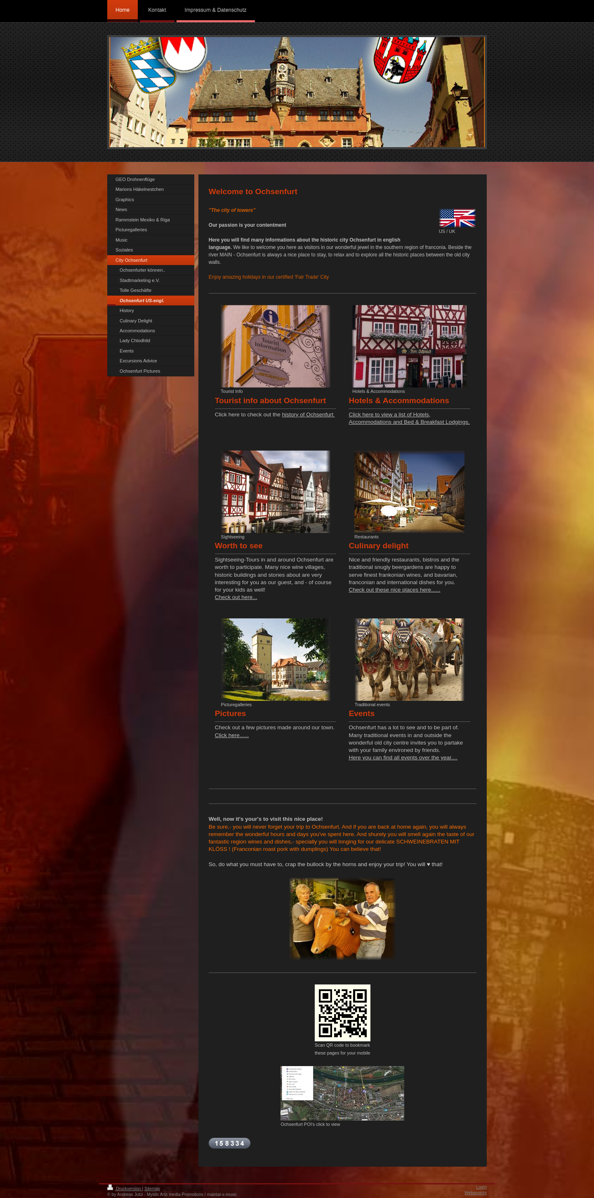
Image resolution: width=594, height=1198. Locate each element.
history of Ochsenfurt (308, 414)
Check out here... (236, 597)
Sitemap (152, 1188)
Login (481, 1187)
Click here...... (232, 735)
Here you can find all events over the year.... (403, 757)
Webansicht (475, 1193)
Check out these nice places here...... (394, 590)
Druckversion (124, 1188)
